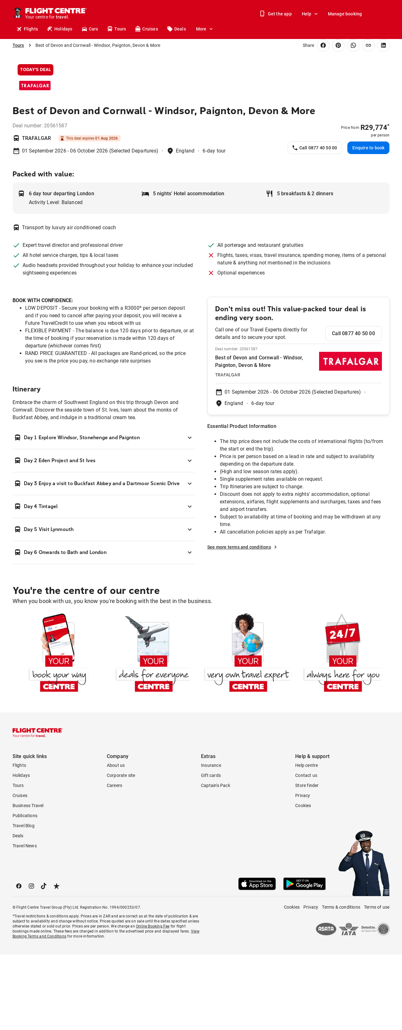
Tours (116, 29)
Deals (176, 29)
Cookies (303, 880)
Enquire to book (368, 223)
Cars (89, 29)
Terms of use (376, 982)
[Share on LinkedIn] (383, 45)
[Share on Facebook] (323, 45)
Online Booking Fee (153, 1002)
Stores (333, 28)
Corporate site (121, 850)
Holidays (60, 29)
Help (310, 14)
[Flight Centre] (55, 14)
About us (116, 840)
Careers (114, 860)
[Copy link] (368, 45)
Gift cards (211, 850)
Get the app (276, 14)
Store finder (306, 860)
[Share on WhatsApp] (353, 45)
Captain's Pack (215, 860)
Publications (25, 891)
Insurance (211, 840)
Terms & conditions (341, 982)
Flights (27, 29)
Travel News (25, 921)
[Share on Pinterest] (338, 45)
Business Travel (28, 880)
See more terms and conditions (243, 622)
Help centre (306, 840)
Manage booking (345, 13)
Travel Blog (24, 901)
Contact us (306, 850)
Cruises (146, 29)
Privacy (302, 870)
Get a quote (304, 28)
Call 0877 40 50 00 (314, 223)
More (205, 29)
